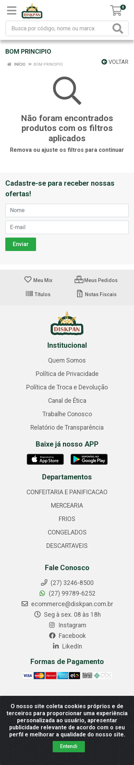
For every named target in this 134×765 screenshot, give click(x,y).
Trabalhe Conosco (67, 414)
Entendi (68, 746)
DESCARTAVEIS (67, 545)
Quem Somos (67, 360)
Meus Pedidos (96, 280)
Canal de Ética (67, 400)
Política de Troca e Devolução (67, 387)
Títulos (38, 294)
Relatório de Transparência (67, 427)
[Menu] (11, 10)
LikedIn (67, 646)
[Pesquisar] (119, 28)
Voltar (114, 62)
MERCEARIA (67, 505)
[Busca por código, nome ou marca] (58, 28)
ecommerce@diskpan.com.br (67, 604)
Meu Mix (38, 280)
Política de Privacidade (67, 373)
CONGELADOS (67, 532)
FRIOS (67, 518)
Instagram (67, 625)
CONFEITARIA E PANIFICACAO (67, 492)
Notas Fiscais (96, 294)
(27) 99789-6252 (67, 593)
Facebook (67, 635)
